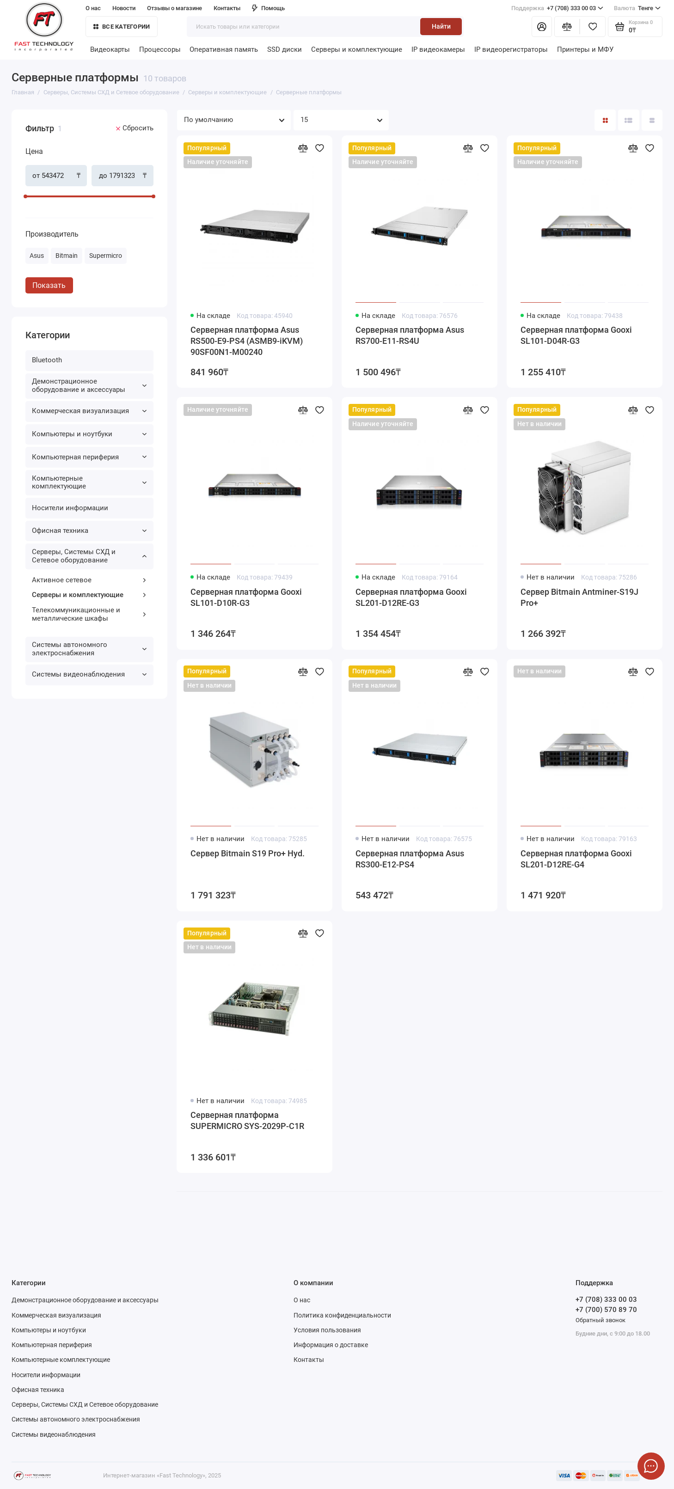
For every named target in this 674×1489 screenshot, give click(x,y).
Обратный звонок (600, 1320)
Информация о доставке (331, 1345)
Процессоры (160, 49)
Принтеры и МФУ (585, 49)
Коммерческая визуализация (89, 411)
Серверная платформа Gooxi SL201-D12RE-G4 (576, 858)
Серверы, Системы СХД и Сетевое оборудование (89, 556)
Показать (49, 285)
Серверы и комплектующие (356, 49)
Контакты (227, 8)
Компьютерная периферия (89, 457)
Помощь (268, 8)
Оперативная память (224, 49)
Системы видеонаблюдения (89, 674)
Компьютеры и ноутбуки (89, 434)
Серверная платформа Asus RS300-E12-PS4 (409, 858)
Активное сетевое (89, 580)
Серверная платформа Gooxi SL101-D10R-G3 (246, 597)
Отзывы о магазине (174, 8)
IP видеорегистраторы (511, 49)
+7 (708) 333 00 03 (557, 8)
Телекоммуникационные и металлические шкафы (89, 614)
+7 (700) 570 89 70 (606, 1310)
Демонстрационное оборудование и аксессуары (89, 385)
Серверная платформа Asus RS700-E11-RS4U (409, 335)
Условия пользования (327, 1330)
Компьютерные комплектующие (89, 482)
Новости (123, 8)
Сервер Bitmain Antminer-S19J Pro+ (579, 597)
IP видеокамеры (438, 49)
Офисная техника (89, 530)
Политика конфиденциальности (342, 1315)
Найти (441, 26)
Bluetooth (47, 360)
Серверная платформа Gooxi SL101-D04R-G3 (576, 335)
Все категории (121, 26)
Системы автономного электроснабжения (89, 649)
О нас (93, 8)
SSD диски (284, 49)
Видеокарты (110, 49)
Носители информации (70, 508)
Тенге (637, 8)
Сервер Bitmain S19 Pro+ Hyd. (247, 853)
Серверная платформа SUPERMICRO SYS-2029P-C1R (247, 1120)
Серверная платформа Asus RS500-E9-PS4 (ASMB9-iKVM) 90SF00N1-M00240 (246, 341)
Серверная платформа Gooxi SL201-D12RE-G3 (411, 597)
